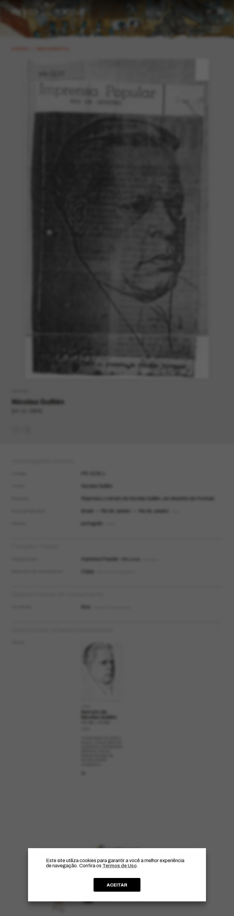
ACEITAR (117, 885)
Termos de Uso (119, 865)
